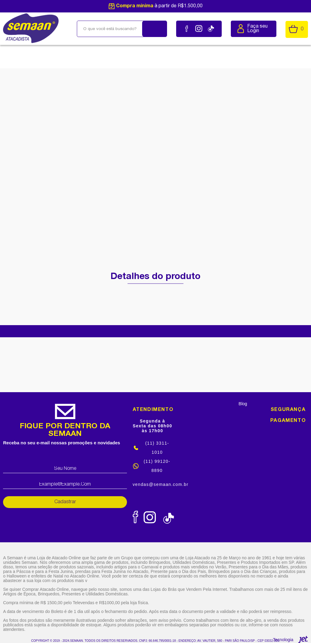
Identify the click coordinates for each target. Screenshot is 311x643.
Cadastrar (65, 502)
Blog (243, 403)
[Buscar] (154, 29)
